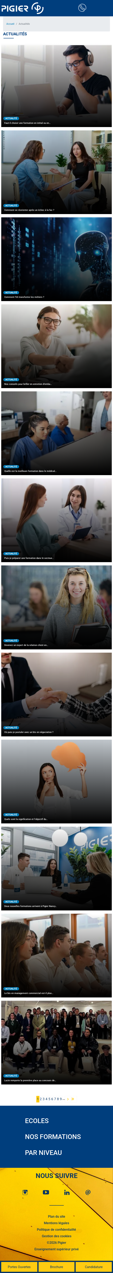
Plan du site (56, 1216)
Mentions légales (56, 1223)
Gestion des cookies (56, 1236)
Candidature (94, 1267)
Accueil (10, 23)
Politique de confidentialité (56, 1230)
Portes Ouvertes (19, 1267)
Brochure (56, 1267)
